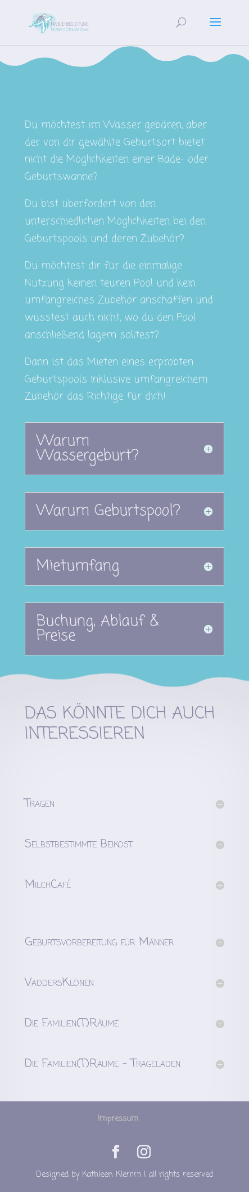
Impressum (118, 1119)
